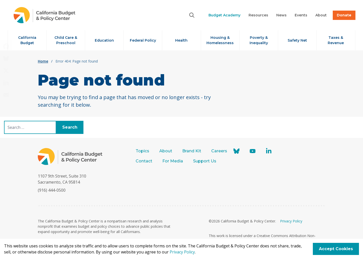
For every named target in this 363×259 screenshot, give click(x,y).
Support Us (205, 161)
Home (43, 61)
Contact (144, 161)
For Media (172, 161)
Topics (142, 151)
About (165, 151)
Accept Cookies (336, 248)
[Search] (191, 15)
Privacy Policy (291, 221)
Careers (219, 151)
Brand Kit (191, 151)
